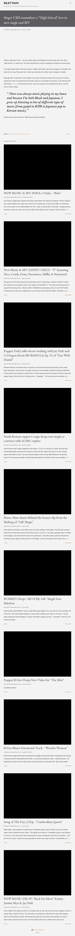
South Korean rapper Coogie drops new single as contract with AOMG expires (34, 438)
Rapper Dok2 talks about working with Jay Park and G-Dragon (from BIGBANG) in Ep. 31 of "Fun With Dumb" (37, 355)
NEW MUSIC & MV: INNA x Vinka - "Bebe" (32, 193)
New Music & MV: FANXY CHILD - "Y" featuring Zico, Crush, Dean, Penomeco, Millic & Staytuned (36, 272)
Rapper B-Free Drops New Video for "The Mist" (34, 680)
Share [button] (67, 134)
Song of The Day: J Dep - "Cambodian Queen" (33, 822)
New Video (25, 134)
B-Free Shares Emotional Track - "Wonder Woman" (36, 748)
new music (18, 134)
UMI (29, 134)
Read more (68, 213)
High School (11, 134)
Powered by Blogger (37, 930)
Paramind (14, 84)
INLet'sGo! (11, 3)
